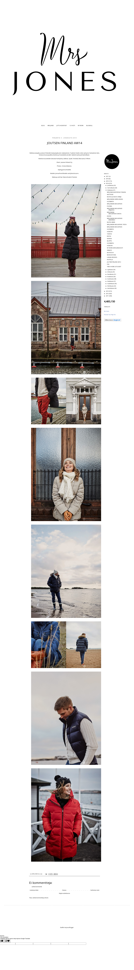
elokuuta (109, 272)
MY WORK (80, 125)
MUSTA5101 (110, 252)
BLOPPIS (109, 241)
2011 (107, 296)
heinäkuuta (110, 274)
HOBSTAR (109, 231)
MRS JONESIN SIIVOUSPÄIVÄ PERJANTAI (114, 209)
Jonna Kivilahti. (66, 170)
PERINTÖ (109, 250)
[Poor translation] (7, 941)
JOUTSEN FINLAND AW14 (114, 262)
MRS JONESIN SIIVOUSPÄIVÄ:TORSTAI (114, 213)
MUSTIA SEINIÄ (111, 222)
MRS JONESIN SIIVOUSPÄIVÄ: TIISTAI (116, 224)
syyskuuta (110, 269)
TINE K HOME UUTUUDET (114, 266)
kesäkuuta (110, 276)
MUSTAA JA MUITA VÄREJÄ (114, 197)
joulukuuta (110, 185)
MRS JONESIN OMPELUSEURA (115, 199)
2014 (107, 183)
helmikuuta (110, 286)
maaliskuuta (110, 283)
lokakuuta (110, 190)
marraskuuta (111, 188)
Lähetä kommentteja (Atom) (40, 898)
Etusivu (64, 890)
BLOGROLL (89, 125)
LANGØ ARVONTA (112, 257)
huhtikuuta (110, 281)
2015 (107, 181)
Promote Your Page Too (110, 314)
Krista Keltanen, (67, 166)
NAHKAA (109, 238)
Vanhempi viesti (94, 890)
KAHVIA (109, 216)
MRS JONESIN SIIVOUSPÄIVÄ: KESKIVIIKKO (114, 219)
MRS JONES (51, 125)
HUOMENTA (110, 201)
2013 (107, 291)
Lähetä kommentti (37, 887)
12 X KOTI (72, 125)
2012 (107, 293)
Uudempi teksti (34, 890)
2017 (107, 176)
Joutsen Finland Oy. (66, 162)
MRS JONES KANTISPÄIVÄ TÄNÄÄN (116, 192)
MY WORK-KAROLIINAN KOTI (115, 248)
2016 (107, 179)
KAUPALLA (110, 259)
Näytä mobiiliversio (64, 893)
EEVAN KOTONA (111, 255)
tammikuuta (110, 288)
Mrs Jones (106, 311)
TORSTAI (109, 234)
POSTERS (109, 206)
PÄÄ (108, 264)
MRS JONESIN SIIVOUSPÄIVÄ (114, 204)
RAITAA (109, 236)
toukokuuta (110, 279)
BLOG (43, 125)
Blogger (71, 927)
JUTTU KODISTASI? (61, 125)
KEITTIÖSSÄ (110, 194)
